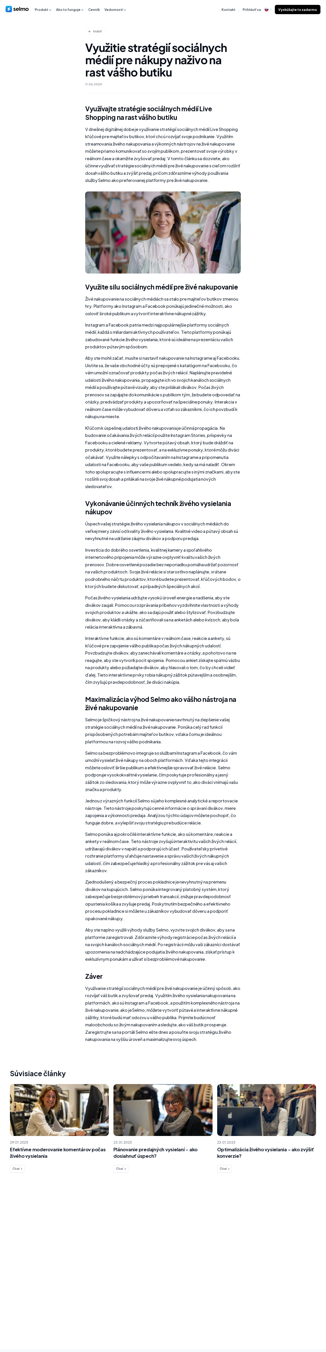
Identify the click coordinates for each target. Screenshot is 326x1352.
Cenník (94, 9)
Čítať (18, 1172)
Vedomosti (115, 9)
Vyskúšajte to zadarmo (297, 9)
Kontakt (228, 9)
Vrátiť (95, 31)
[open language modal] (267, 9)
